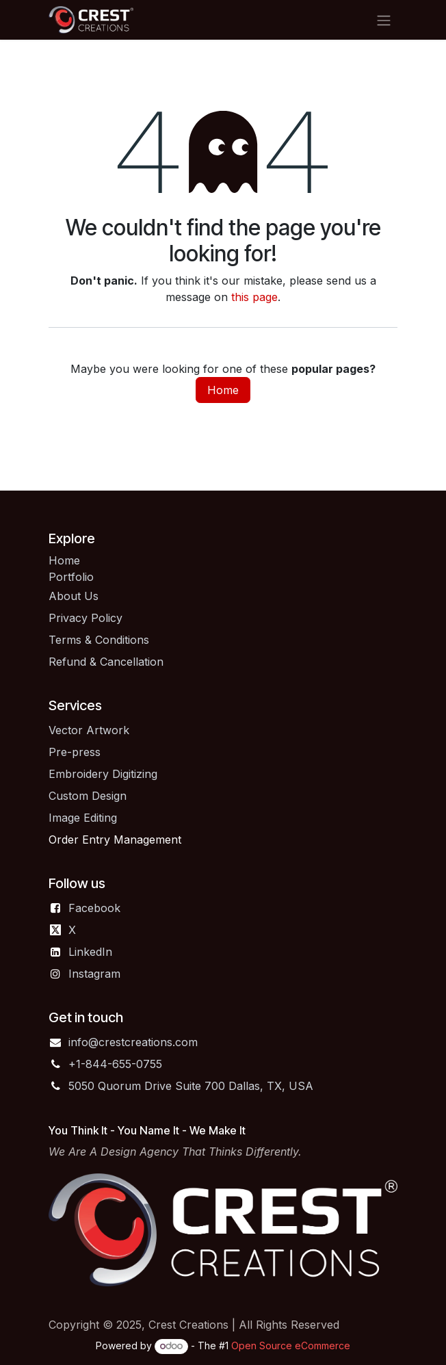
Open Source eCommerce (290, 1345)
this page (254, 297)
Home (223, 390)
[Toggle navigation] (383, 19)
